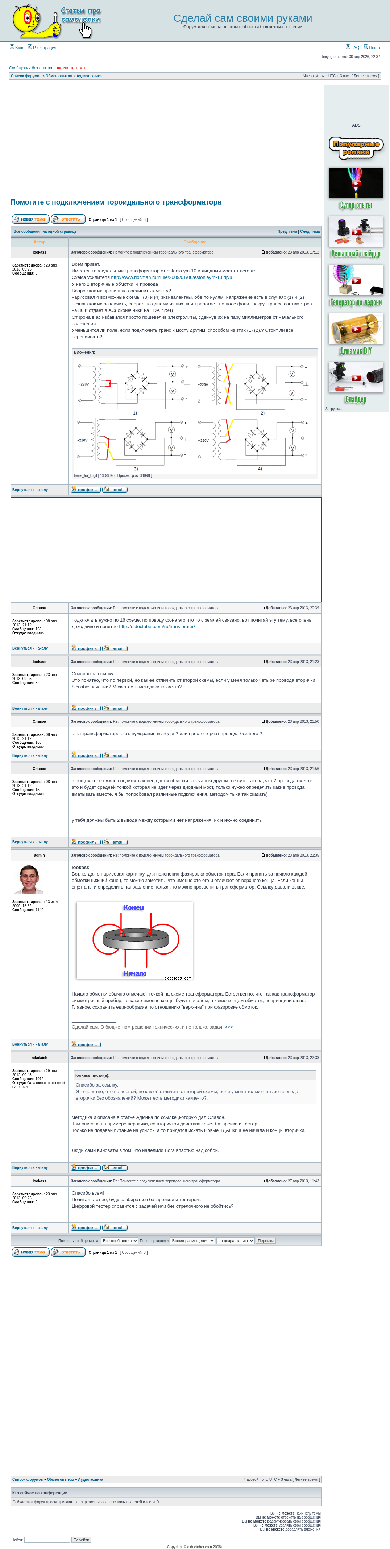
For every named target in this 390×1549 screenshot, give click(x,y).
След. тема (310, 232)
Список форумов (26, 76)
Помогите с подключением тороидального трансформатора (116, 202)
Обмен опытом (59, 76)
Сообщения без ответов (31, 68)
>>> (152, 1027)
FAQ (352, 47)
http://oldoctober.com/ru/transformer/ (157, 626)
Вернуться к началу (30, 490)
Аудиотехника (89, 76)
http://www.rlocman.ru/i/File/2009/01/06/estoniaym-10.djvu (171, 277)
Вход (17, 47)
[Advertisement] (166, 140)
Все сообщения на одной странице (45, 232)
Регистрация (42, 47)
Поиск (372, 47)
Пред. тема (287, 232)
